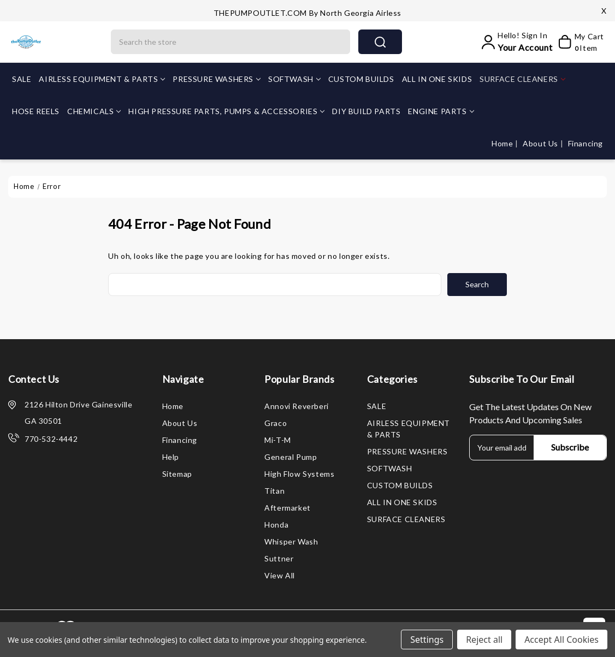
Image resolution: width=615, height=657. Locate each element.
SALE (21, 79)
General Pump (290, 456)
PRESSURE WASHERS (217, 79)
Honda (276, 524)
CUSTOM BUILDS (361, 79)
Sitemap (177, 473)
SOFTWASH (294, 79)
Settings (426, 640)
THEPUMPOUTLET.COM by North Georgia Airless (307, 12)
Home (503, 143)
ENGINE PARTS (441, 111)
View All (279, 575)
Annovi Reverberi (296, 406)
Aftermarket (287, 507)
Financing (585, 143)
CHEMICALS (94, 111)
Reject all (484, 640)
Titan (274, 490)
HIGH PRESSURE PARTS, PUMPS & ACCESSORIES (226, 111)
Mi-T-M (277, 440)
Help (170, 456)
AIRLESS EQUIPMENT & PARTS (102, 79)
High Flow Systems (299, 473)
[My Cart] (580, 42)
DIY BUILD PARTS (366, 111)
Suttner (278, 558)
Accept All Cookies (561, 640)
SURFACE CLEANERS (522, 79)
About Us (541, 143)
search (380, 42)
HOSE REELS (36, 111)
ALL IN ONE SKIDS (437, 79)
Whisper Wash (291, 541)
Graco (275, 423)
